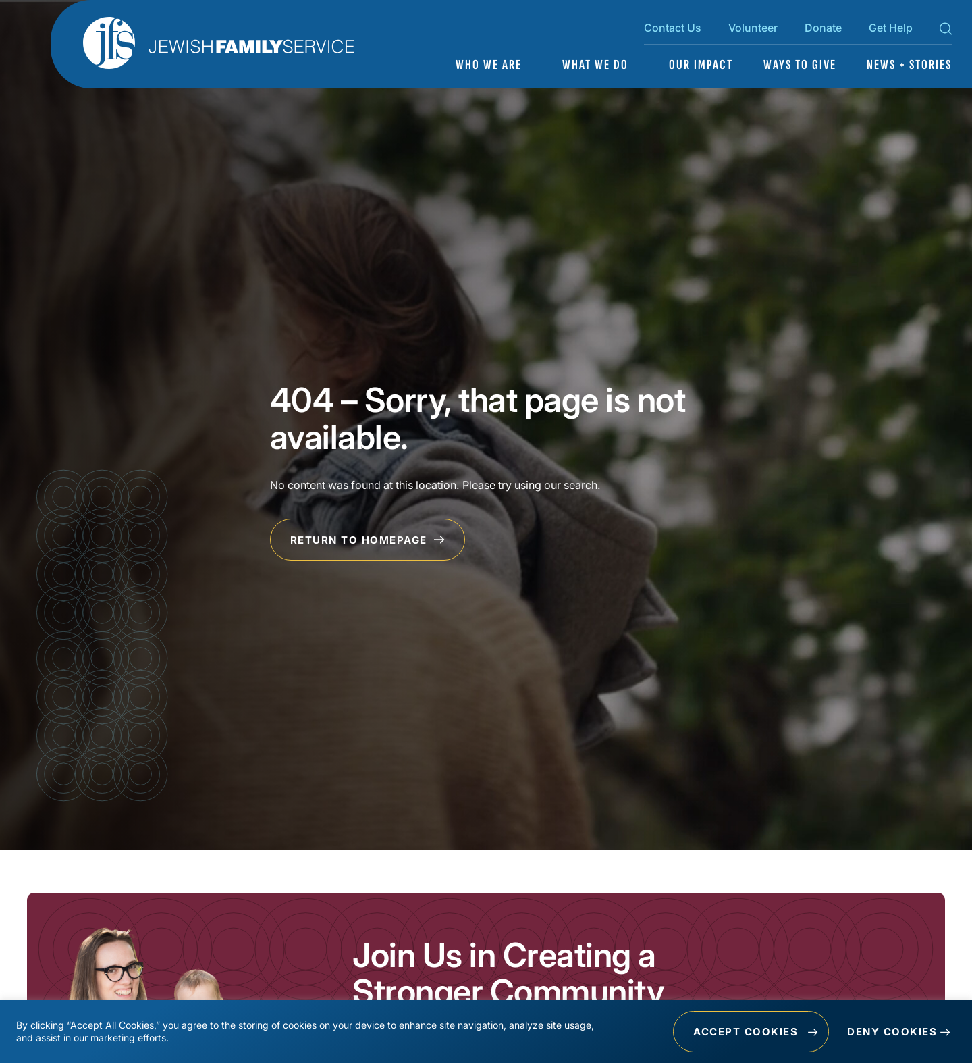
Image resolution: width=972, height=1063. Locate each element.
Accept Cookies (745, 1031)
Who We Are (489, 65)
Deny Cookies (892, 1031)
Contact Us (672, 27)
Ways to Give (799, 65)
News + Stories (909, 65)
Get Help (891, 27)
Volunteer (753, 27)
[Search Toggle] (946, 31)
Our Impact (701, 65)
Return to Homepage (368, 540)
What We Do (595, 65)
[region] (486, 1031)
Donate (823, 27)
